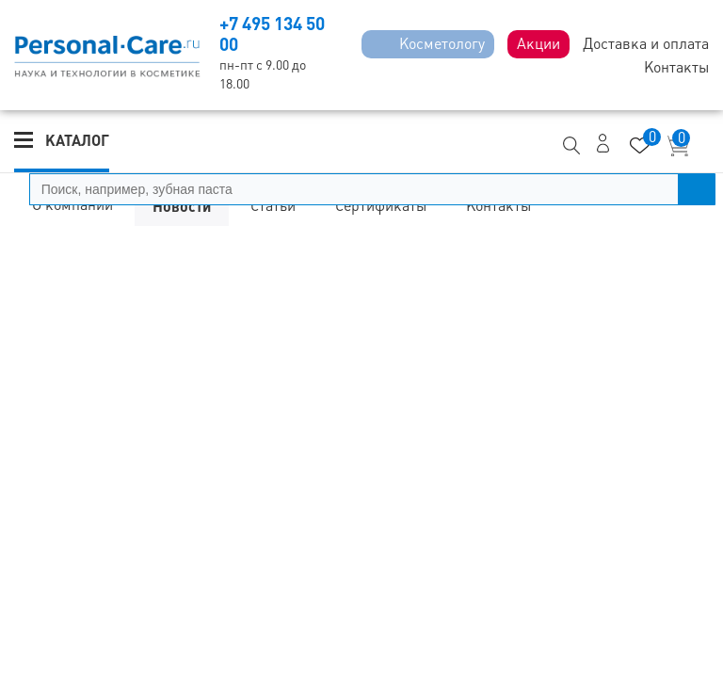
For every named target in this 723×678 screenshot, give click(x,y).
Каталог (77, 140)
